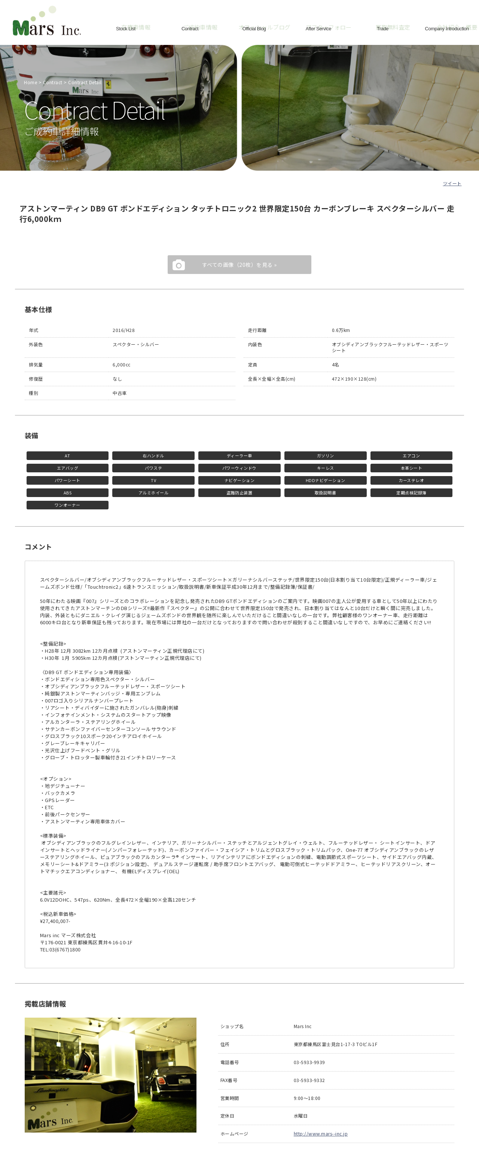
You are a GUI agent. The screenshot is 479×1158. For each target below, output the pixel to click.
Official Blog (254, 28)
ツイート (452, 183)
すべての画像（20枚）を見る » (239, 264)
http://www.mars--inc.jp (321, 1133)
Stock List (126, 28)
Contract (190, 28)
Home (30, 82)
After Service (318, 28)
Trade (383, 28)
